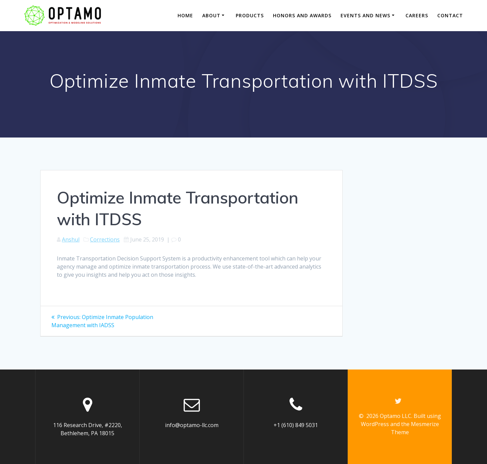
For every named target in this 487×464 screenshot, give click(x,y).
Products (250, 15)
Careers (416, 15)
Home (185, 15)
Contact (450, 15)
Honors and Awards (302, 15)
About (211, 15)
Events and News (365, 15)
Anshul (70, 239)
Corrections (105, 239)
